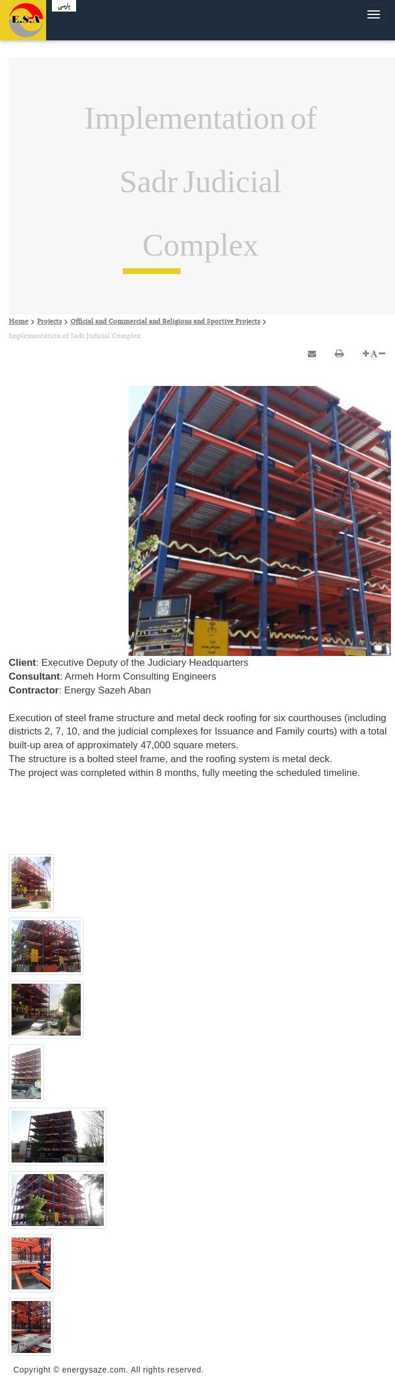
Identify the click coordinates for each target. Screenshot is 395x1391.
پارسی (64, 6)
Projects (49, 322)
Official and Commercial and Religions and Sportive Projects (165, 322)
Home (18, 322)
